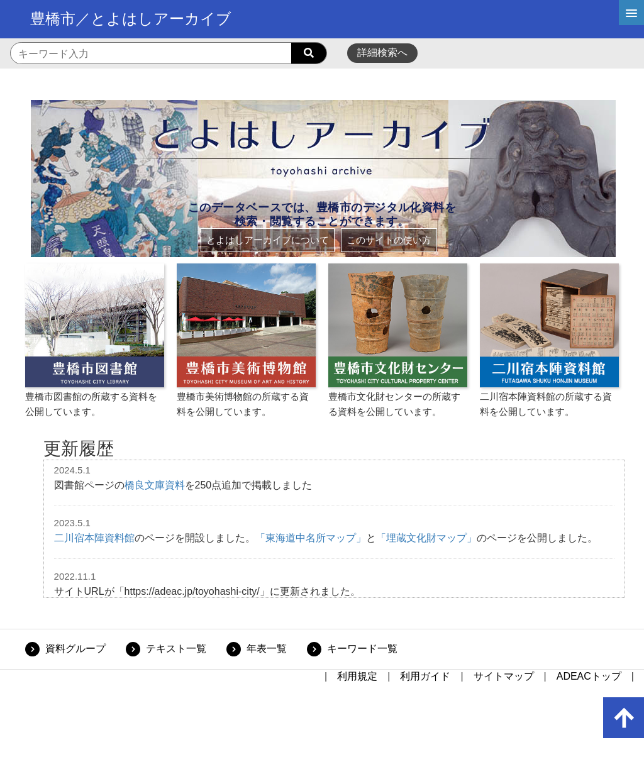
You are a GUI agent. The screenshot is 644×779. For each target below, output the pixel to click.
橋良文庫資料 (155, 485)
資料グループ (75, 648)
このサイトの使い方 (389, 240)
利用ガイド (425, 676)
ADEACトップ (589, 676)
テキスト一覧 (176, 648)
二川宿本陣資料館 (94, 538)
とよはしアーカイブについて (267, 240)
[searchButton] (308, 53)
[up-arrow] (624, 717)
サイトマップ (504, 676)
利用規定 (357, 676)
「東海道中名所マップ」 (310, 538)
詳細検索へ (382, 52)
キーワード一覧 (362, 648)
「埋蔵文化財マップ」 (426, 538)
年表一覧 (267, 648)
